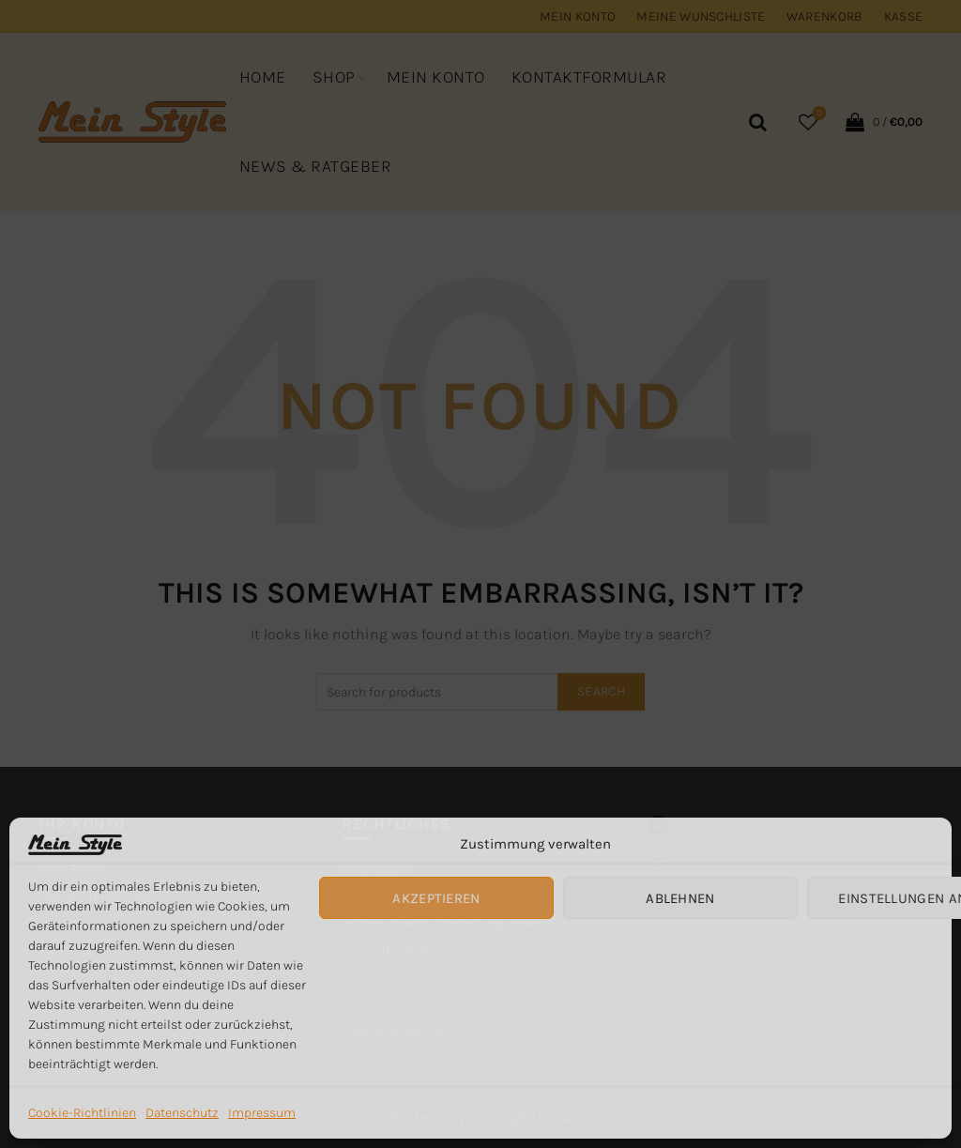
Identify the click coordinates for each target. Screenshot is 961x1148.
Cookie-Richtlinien (82, 1113)
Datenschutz (182, 1113)
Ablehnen (680, 898)
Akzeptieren (436, 898)
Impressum (262, 1113)
